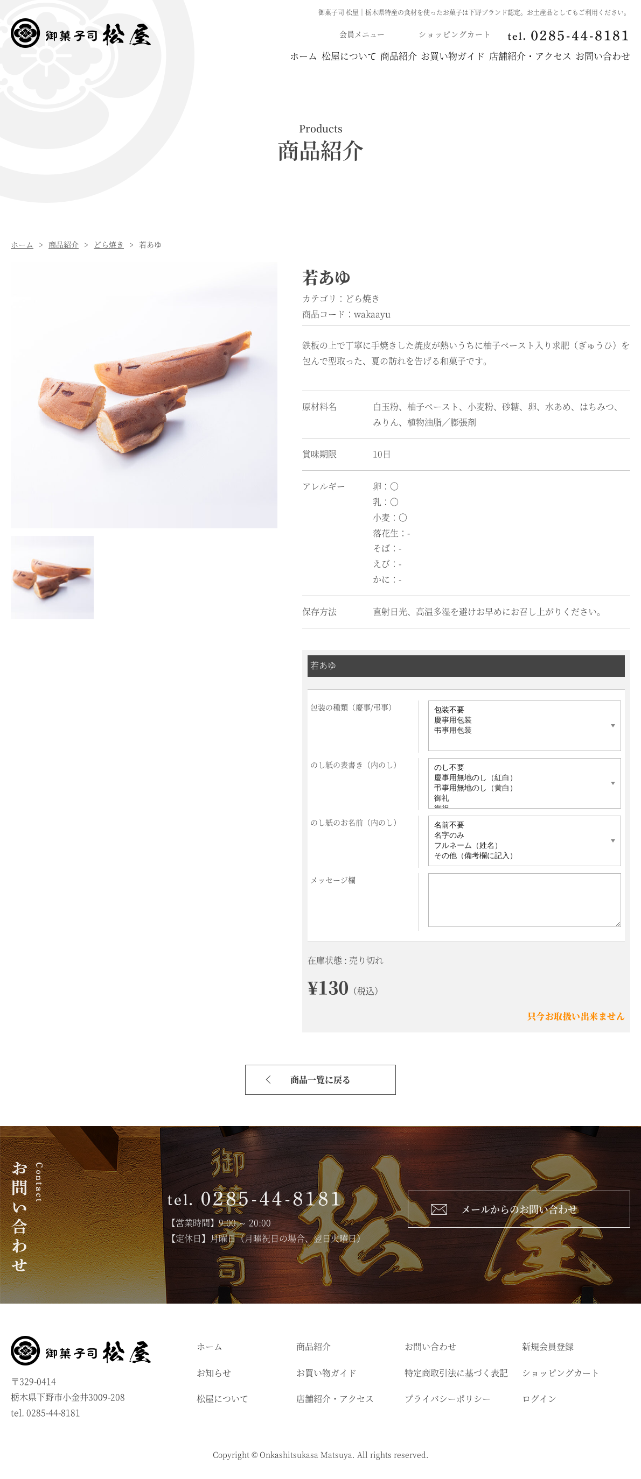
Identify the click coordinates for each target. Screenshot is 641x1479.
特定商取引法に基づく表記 (456, 1374)
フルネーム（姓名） (518, 848)
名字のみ (518, 837)
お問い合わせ (602, 56)
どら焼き (109, 245)
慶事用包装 (518, 722)
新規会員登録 (548, 1348)
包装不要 (518, 712)
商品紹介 (329, 56)
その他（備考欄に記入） (518, 858)
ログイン (539, 1401)
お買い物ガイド (407, 56)
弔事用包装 (518, 732)
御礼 (518, 800)
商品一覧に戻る (320, 1081)
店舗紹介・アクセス (507, 56)
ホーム (189, 56)
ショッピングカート (561, 1374)
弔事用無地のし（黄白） (518, 790)
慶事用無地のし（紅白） (518, 780)
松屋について (256, 56)
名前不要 (518, 827)
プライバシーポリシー (448, 1401)
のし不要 (518, 770)
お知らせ (214, 1374)
